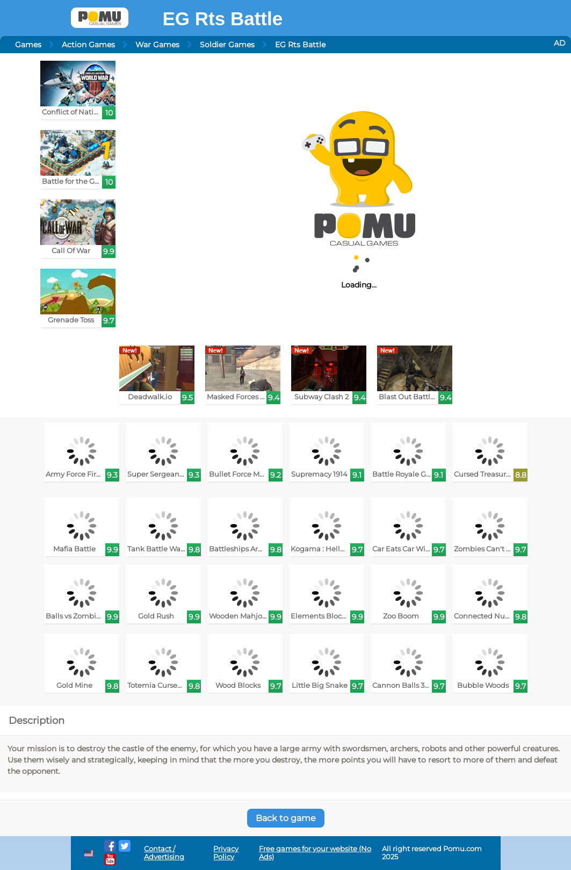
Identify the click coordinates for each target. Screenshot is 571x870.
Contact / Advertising (164, 853)
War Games (157, 44)
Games (28, 44)
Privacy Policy (225, 853)
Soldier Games (227, 44)
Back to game (286, 818)
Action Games (88, 44)
